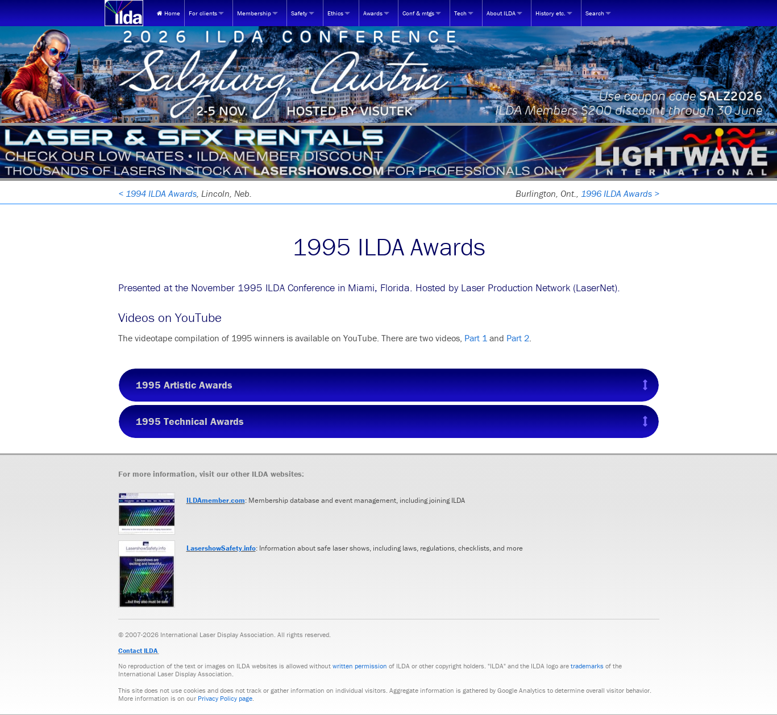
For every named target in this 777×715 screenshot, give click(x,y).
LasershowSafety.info (221, 548)
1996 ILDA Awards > (620, 193)
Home (168, 13)
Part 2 (517, 338)
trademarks (587, 666)
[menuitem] (168, 13)
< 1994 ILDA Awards (157, 193)
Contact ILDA (137, 650)
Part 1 (475, 338)
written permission (360, 666)
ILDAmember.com (215, 500)
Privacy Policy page (225, 698)
